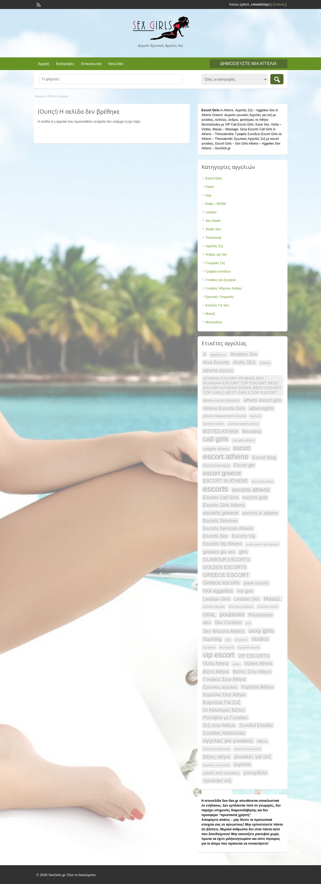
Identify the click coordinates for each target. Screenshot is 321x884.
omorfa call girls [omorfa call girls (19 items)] (214, 606)
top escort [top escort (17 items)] (209, 647)
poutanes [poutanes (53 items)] (232, 614)
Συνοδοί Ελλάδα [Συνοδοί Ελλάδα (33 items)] (256, 725)
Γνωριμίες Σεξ (215, 263)
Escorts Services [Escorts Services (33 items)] (220, 520)
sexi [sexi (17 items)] (248, 623)
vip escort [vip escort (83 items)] (218, 655)
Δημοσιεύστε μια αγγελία (248, 63)
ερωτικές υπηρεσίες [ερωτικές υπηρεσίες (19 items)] (216, 765)
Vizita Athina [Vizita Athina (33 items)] (216, 663)
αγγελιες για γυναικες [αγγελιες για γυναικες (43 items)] (228, 741)
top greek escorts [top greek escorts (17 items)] (249, 647)
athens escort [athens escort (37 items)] (218, 370)
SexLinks (115, 64)
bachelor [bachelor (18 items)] (255, 416)
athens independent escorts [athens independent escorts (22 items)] (224, 416)
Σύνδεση (278, 4)
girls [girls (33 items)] (243, 552)
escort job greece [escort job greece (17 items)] (262, 481)
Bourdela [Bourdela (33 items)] (251, 431)
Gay (208, 195)
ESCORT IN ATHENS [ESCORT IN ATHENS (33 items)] (225, 481)
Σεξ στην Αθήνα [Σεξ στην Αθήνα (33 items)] (219, 725)
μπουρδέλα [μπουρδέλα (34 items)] (255, 772)
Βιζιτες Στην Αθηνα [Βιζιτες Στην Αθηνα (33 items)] (252, 671)
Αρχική (43, 64)
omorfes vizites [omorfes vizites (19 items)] (267, 606)
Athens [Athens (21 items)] (265, 363)
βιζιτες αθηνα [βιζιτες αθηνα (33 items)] (216, 756)
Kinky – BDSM (216, 204)
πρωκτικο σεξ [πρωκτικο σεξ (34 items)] (217, 780)
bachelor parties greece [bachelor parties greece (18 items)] (243, 423)
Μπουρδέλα (214, 322)
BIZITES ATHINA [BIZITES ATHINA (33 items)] (220, 431)
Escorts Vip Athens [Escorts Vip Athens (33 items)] (222, 543)
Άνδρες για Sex (216, 254)
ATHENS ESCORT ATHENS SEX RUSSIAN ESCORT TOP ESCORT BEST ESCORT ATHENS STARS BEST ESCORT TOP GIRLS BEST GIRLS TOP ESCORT (242, 385)
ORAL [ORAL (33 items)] (209, 615)
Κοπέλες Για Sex (217, 305)
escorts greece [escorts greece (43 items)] (221, 513)
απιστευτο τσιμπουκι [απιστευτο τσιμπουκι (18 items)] (247, 749)
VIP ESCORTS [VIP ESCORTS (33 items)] (253, 656)
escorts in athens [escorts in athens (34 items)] (260, 513)
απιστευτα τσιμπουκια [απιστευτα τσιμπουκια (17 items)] (216, 749)
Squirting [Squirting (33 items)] (212, 639)
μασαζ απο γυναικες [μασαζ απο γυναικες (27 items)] (221, 773)
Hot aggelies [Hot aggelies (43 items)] (218, 591)
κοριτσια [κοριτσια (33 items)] (242, 764)
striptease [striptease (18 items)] (241, 639)
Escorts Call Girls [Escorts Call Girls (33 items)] (221, 497)
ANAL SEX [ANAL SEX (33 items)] (244, 362)
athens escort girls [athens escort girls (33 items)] (263, 400)
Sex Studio (213, 221)
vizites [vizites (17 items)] (236, 664)
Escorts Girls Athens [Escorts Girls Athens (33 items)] (224, 505)
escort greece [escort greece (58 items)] (222, 473)
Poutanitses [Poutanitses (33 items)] (260, 615)
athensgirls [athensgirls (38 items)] (261, 408)
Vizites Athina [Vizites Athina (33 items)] (258, 663)
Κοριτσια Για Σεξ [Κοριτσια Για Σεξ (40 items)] (221, 702)
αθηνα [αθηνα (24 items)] (262, 741)
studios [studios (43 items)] (260, 639)
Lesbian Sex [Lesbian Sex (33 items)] (247, 599)
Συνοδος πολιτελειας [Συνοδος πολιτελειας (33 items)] (224, 733)
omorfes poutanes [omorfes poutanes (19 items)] (241, 606)
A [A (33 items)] (204, 354)
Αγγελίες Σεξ (214, 246)
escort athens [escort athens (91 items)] (225, 456)
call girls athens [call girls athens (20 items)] (243, 440)
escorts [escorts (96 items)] (215, 489)
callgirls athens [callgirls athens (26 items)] (216, 448)
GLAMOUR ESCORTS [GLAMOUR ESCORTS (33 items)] (226, 559)
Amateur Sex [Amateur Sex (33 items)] (243, 354)
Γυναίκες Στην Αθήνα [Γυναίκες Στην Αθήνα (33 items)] (224, 679)
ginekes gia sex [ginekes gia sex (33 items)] (219, 552)
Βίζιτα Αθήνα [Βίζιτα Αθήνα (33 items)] (216, 671)
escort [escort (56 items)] (241, 448)
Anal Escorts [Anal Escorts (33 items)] (216, 362)
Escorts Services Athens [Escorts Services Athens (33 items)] (228, 528)
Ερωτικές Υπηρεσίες (220, 297)
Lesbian (211, 212)
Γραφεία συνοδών (218, 271)
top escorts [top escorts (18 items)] (227, 647)
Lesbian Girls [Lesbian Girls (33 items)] (216, 599)
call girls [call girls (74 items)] (216, 439)
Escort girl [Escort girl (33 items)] (244, 465)
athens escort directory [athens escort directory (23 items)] (221, 401)
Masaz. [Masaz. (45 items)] (272, 599)
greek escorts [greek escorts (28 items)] (256, 583)
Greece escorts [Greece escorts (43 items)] (221, 583)
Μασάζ (210, 314)
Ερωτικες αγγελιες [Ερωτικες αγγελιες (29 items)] (220, 687)
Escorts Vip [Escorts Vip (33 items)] (243, 536)
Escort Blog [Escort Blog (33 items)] (264, 457)
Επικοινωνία (91, 64)
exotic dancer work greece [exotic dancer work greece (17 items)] (262, 544)
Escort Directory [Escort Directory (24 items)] (216, 465)
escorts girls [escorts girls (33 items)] (255, 497)
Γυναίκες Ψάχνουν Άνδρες (224, 288)
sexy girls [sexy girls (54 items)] (261, 631)
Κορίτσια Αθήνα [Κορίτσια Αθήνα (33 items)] (257, 687)
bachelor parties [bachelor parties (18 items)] (213, 423)
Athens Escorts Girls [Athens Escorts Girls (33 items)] (224, 408)
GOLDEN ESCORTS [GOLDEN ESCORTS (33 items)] (224, 567)
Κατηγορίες (65, 64)
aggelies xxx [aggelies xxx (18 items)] (218, 354)
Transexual (213, 238)
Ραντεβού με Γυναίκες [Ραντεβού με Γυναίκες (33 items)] (225, 717)
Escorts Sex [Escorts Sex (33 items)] (215, 536)
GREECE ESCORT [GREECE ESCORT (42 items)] (226, 575)
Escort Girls (214, 178)
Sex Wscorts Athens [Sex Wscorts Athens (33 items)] (224, 631)
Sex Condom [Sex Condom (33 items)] (228, 622)
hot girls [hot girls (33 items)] (245, 591)
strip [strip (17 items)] (228, 639)
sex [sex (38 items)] (207, 622)
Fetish (210, 187)
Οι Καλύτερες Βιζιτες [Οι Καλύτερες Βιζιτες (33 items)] (224, 710)
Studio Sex (213, 229)
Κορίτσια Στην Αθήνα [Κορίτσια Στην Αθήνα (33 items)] (224, 694)
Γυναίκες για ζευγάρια (221, 280)
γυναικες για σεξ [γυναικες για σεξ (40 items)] (252, 756)
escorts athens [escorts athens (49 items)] (250, 490)
